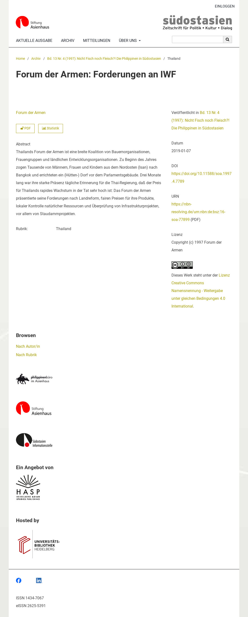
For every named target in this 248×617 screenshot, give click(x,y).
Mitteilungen (95, 41)
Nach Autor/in (28, 346)
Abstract (23, 144)
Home (20, 59)
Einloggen (223, 6)
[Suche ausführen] (227, 39)
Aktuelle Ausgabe (33, 41)
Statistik (50, 128)
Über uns (127, 41)
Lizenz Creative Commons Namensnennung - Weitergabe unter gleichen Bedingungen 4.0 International (200, 290)
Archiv (66, 41)
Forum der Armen (31, 112)
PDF (25, 128)
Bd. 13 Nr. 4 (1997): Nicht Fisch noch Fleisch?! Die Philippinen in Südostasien (104, 59)
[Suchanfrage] (197, 39)
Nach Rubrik (26, 355)
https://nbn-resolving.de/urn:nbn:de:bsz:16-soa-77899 (198, 212)
